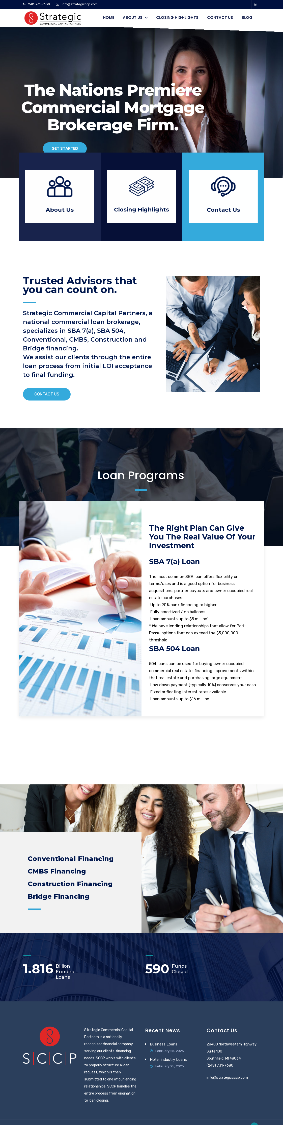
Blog (247, 17)
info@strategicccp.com (80, 4)
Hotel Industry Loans (168, 1059)
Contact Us (220, 17)
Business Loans (163, 1044)
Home (108, 17)
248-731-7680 (39, 4)
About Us (133, 17)
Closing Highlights (177, 17)
